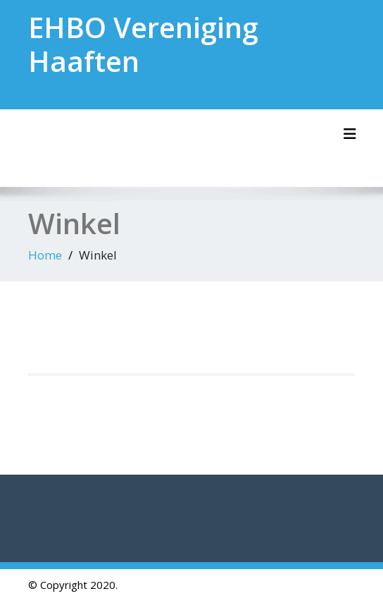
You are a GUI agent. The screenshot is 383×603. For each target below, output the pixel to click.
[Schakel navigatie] (349, 134)
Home (45, 255)
